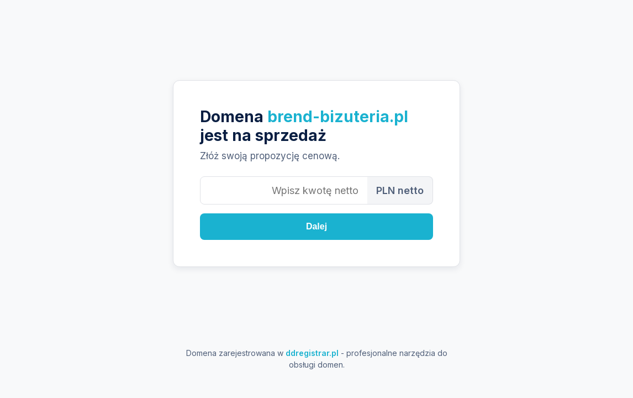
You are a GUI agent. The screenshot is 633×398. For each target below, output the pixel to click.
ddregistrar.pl (312, 353)
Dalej (316, 226)
